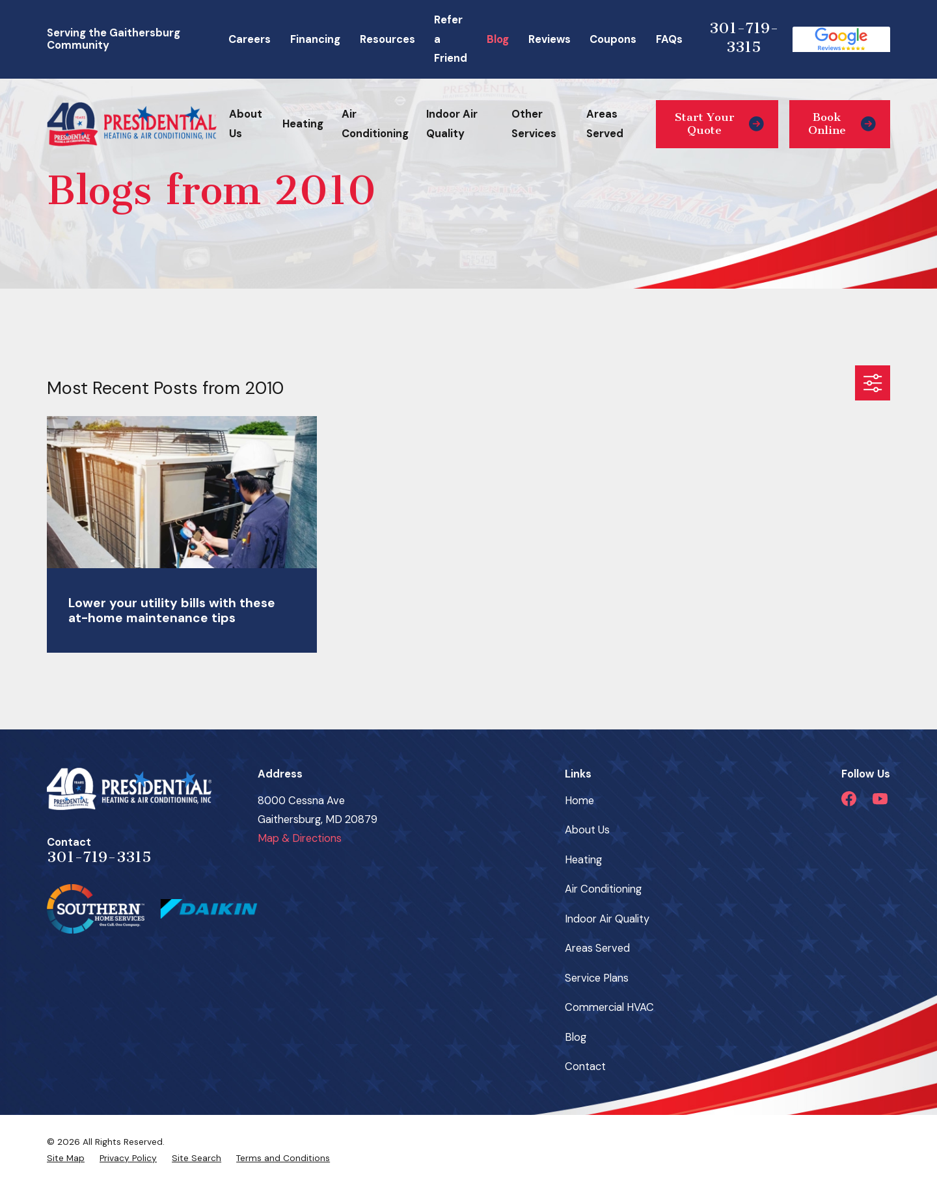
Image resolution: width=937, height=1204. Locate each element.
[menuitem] (66, 1158)
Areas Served (597, 948)
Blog (498, 39)
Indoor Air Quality (607, 919)
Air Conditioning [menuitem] (375, 123)
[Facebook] (848, 798)
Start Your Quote (719, 124)
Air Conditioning (603, 889)
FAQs (669, 39)
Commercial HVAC (609, 1007)
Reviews (549, 39)
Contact (585, 1066)
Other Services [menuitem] (533, 123)
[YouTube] (880, 798)
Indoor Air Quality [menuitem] (452, 123)
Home (579, 800)
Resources (387, 39)
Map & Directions (300, 838)
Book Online (842, 124)
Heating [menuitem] (302, 124)
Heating (583, 860)
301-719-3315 (744, 37)
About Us (587, 830)
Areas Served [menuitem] (604, 123)
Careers (249, 39)
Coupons (613, 39)
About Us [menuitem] (245, 123)
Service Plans (597, 978)
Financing (315, 39)
